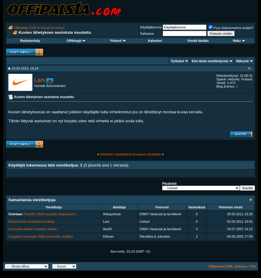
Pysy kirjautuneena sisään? (231, 28)
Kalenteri (155, 40)
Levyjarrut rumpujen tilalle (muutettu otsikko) (40, 236)
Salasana (147, 33)
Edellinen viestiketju (114, 154)
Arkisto (240, 266)
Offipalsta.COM (25, 28)
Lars (39, 80)
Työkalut (177, 61)
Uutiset (59, 28)
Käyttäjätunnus (151, 27)
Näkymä (242, 61)
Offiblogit (76, 40)
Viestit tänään (198, 40)
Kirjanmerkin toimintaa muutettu (31, 221)
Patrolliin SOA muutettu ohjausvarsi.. (50, 214)
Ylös (252, 266)
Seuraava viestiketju (146, 154)
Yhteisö (118, 40)
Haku (239, 40)
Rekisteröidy (30, 40)
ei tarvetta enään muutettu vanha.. (33, 229)
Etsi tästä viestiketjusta (210, 61)
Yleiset (45, 28)
